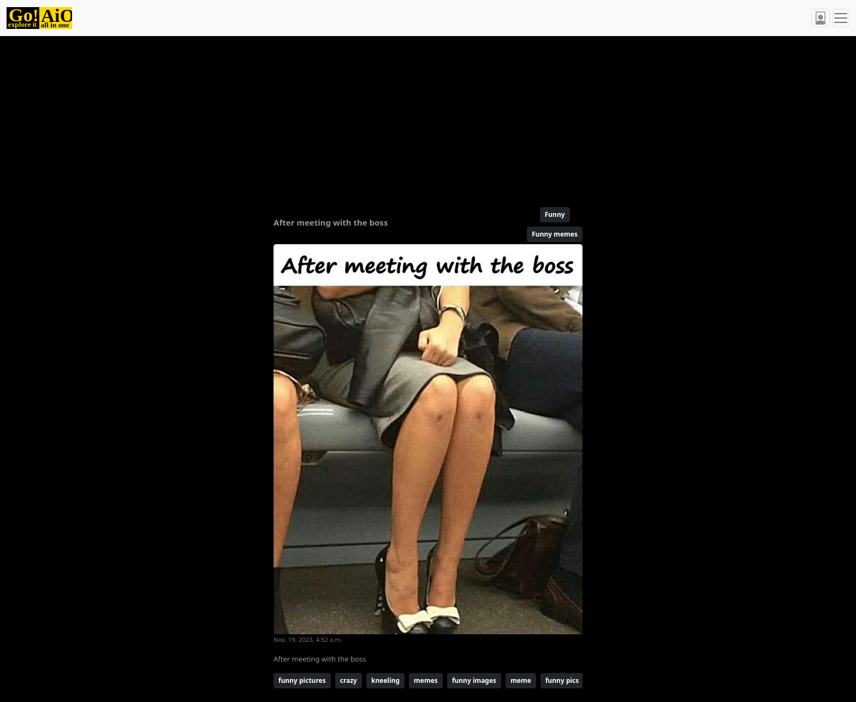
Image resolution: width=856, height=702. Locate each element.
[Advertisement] (401, 116)
